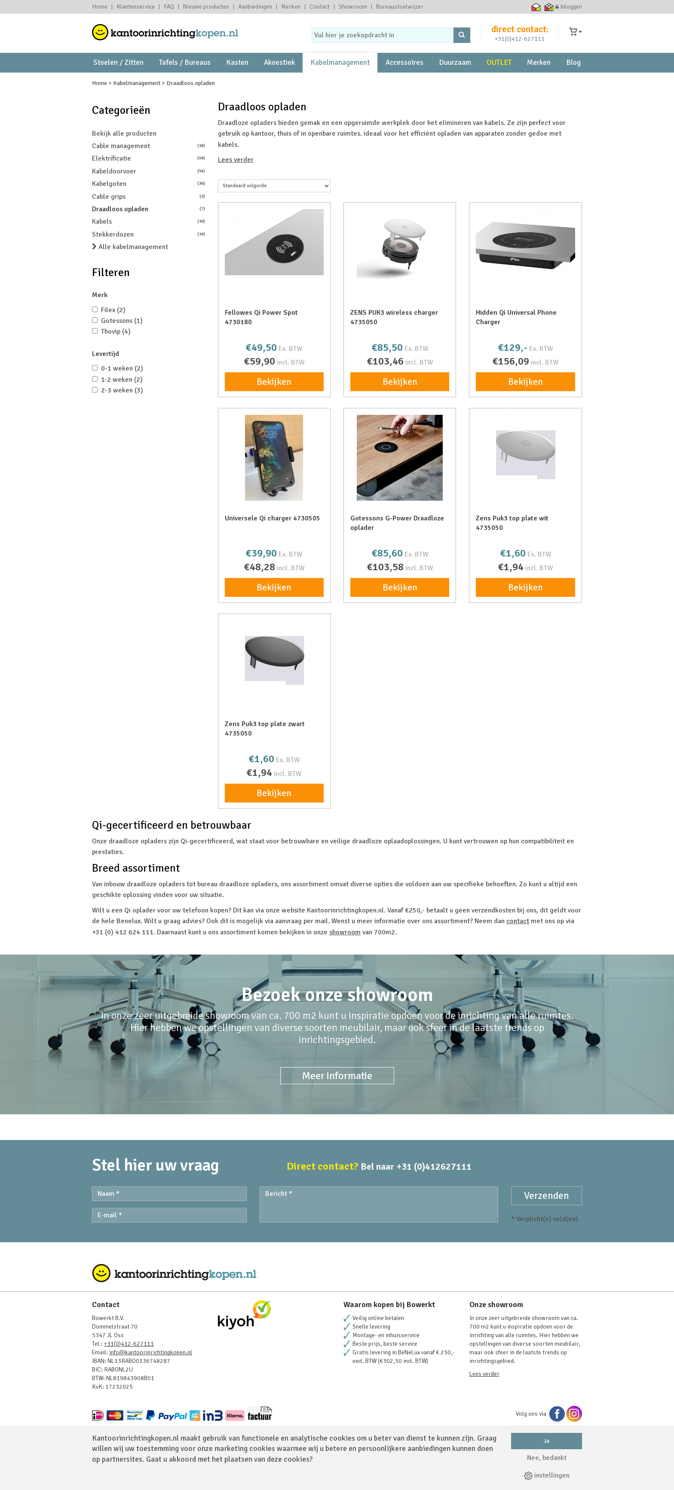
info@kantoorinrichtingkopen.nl (150, 1377)
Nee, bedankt (547, 1458)
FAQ (169, 6)
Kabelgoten (148, 208)
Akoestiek (279, 68)
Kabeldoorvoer (148, 195)
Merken (290, 6)
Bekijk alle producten (124, 158)
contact (517, 946)
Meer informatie (337, 1100)
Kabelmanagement (340, 68)
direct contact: (519, 31)
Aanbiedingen (255, 6)
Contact (319, 6)
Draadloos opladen (148, 233)
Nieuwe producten (206, 6)
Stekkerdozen (148, 258)
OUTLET (499, 68)
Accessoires (404, 68)
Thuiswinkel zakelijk (549, 7)
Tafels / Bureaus (185, 68)
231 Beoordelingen (499, 88)
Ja (546, 1440)
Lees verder (236, 184)
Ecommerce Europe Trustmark (523, 7)
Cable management (148, 170)
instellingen (547, 1475)
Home (99, 6)
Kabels (148, 246)
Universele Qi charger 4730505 (272, 542)
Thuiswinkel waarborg (536, 7)
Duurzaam (455, 68)
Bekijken (274, 406)
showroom (174, 88)
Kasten (237, 68)
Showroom (353, 6)
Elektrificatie (148, 183)
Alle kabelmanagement (130, 272)
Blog (573, 68)
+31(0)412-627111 (520, 41)
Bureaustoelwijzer (399, 6)
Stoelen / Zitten (118, 68)
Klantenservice (135, 6)
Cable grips (148, 220)
